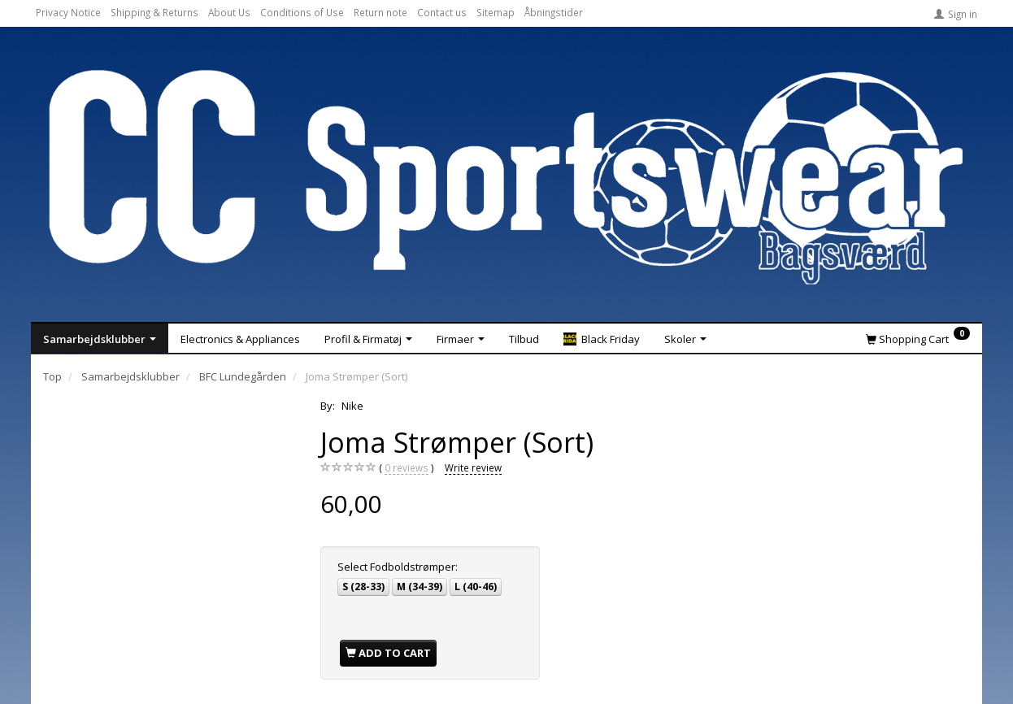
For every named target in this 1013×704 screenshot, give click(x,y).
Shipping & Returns (154, 12)
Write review (473, 467)
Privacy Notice (68, 12)
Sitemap (495, 12)
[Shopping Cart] (918, 338)
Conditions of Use (302, 12)
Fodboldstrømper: (397, 566)
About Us (229, 12)
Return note (380, 12)
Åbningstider (553, 12)
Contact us (442, 12)
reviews (406, 468)
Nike (352, 405)
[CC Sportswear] (506, 177)
